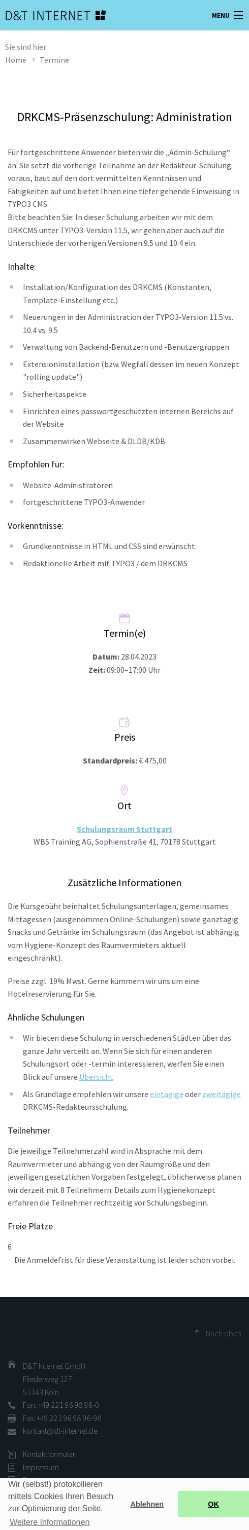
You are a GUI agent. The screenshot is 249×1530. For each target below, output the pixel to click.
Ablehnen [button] (147, 1504)
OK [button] (213, 1504)
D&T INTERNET (43, 15)
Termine (54, 60)
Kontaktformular (49, 1454)
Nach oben (223, 1333)
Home (15, 60)
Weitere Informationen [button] (49, 1522)
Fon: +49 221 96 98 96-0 (61, 1405)
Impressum (41, 1467)
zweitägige (221, 1094)
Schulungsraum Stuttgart (124, 829)
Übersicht (96, 1077)
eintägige (166, 1094)
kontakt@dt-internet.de (60, 1431)
